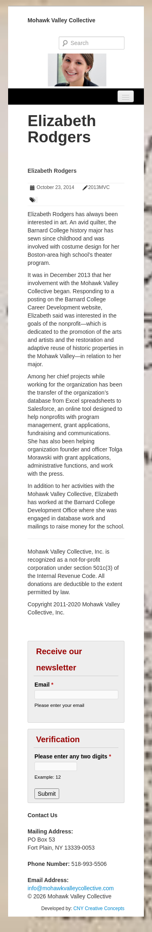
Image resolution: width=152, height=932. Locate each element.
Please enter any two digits (72, 756)
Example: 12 (47, 777)
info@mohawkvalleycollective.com (71, 888)
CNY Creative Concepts (98, 908)
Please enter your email (59, 705)
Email (44, 684)
